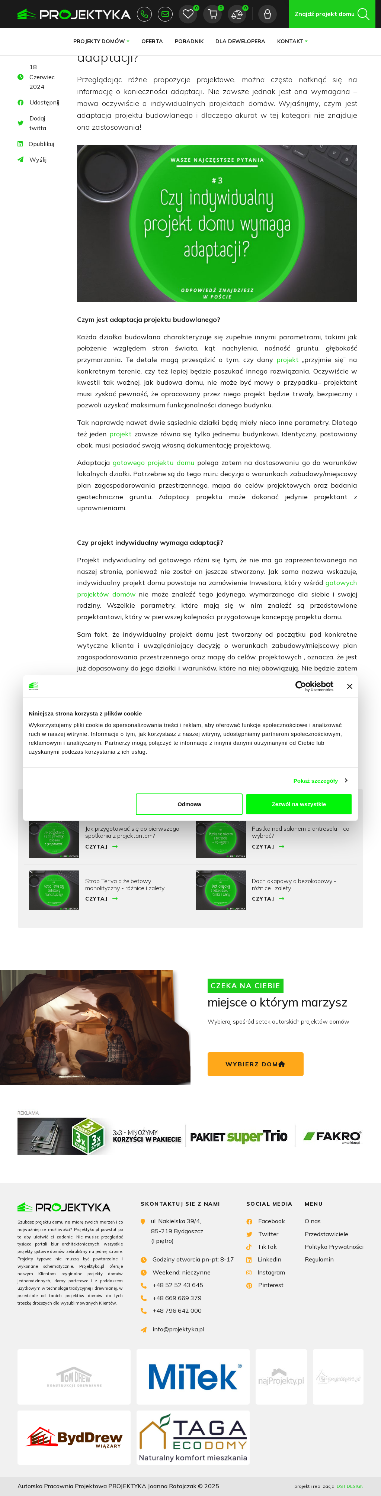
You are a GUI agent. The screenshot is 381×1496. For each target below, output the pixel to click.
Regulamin (319, 1259)
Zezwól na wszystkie (299, 804)
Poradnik (189, 41)
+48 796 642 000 (171, 1310)
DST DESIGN (350, 1486)
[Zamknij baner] (349, 686)
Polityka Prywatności (334, 1246)
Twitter (262, 1233)
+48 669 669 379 (171, 1297)
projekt (289, 359)
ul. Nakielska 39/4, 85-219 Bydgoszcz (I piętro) (172, 1230)
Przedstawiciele (326, 1234)
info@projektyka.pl (165, 14)
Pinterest (265, 1284)
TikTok (261, 1246)
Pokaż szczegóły (316, 780)
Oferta (152, 41)
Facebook (265, 1220)
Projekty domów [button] (99, 41)
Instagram (265, 1271)
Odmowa (189, 804)
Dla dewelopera (240, 41)
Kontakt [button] (290, 41)
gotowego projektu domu (153, 462)
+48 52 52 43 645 (144, 14)
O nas (313, 1221)
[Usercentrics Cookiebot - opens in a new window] (300, 686)
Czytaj (101, 846)
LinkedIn (263, 1258)
